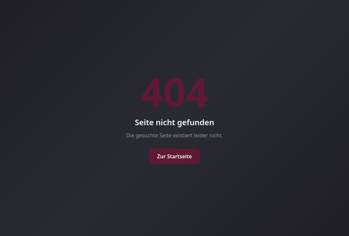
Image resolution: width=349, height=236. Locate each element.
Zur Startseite (174, 156)
